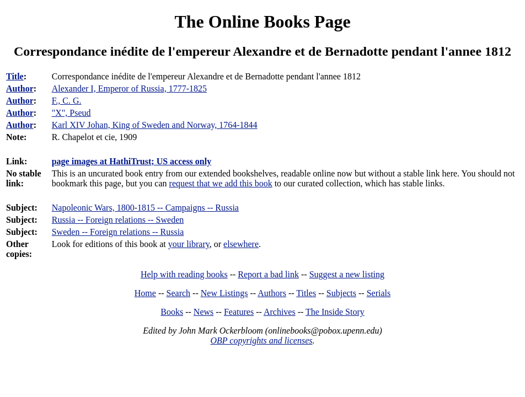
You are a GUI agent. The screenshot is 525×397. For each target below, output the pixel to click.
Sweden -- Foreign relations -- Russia (118, 232)
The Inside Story (335, 311)
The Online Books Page (262, 21)
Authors (272, 293)
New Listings (224, 293)
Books (171, 311)
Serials (379, 293)
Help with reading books (184, 274)
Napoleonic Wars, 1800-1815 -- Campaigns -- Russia (145, 207)
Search (179, 293)
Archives (280, 311)
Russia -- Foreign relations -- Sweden (118, 219)
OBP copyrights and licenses (261, 340)
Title (15, 76)
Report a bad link (268, 274)
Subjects (341, 293)
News (203, 311)
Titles (306, 293)
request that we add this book (220, 183)
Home (145, 293)
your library (189, 244)
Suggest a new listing (346, 274)
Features (239, 311)
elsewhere (241, 244)
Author (20, 88)
